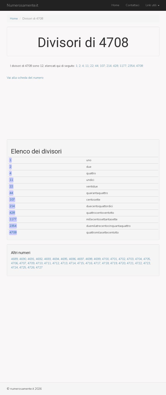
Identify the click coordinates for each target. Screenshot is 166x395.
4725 (22, 267)
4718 (105, 263)
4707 (22, 263)
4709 (31, 263)
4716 (88, 263)
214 (109, 66)
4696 (72, 259)
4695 (64, 259)
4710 (39, 263)
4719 (113, 263)
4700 (105, 259)
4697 (80, 259)
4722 (138, 263)
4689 (14, 259)
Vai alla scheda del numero (25, 78)
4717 (97, 263)
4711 (47, 263)
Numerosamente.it (22, 5)
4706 (14, 263)
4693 (47, 259)
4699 (97, 259)
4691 (31, 259)
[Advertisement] (83, 109)
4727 (39, 267)
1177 (123, 66)
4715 (80, 263)
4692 (39, 259)
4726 (31, 267)
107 (102, 66)
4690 (22, 259)
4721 (130, 263)
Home (115, 5)
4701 (113, 259)
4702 (122, 259)
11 (87, 66)
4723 (146, 263)
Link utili (152, 5)
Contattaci (132, 5)
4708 (139, 66)
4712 (55, 263)
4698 (88, 259)
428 (115, 66)
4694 (55, 259)
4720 (122, 263)
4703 (130, 259)
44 (96, 66)
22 (91, 66)
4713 (64, 263)
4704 (138, 259)
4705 (146, 259)
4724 (14, 267)
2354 (131, 66)
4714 (72, 263)
